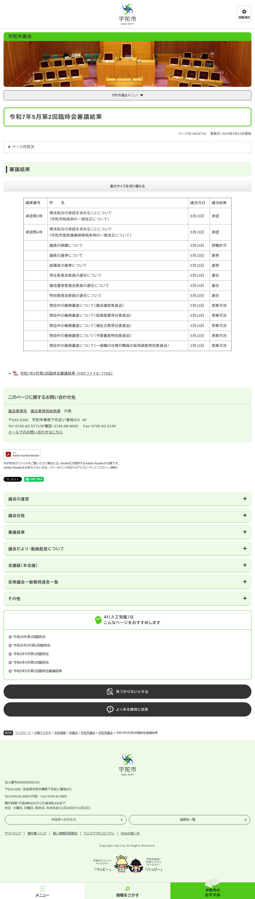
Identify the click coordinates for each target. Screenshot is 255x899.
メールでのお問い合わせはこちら (35, 432)
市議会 (73, 733)
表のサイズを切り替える (127, 186)
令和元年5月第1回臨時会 (31, 645)
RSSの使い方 (130, 833)
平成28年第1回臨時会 (29, 637)
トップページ (23, 733)
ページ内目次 (23, 147)
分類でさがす (42, 733)
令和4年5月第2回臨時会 (31, 662)
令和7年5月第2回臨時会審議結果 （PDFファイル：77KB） (66, 373)
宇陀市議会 (88, 733)
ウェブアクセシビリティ (99, 833)
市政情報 (60, 733)
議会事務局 (17, 411)
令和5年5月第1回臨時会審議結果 (37, 671)
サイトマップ (13, 833)
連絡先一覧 (187, 819)
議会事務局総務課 (46, 411)
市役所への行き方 (64, 819)
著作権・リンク (36, 833)
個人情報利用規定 (65, 833)
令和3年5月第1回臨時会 (31, 654)
